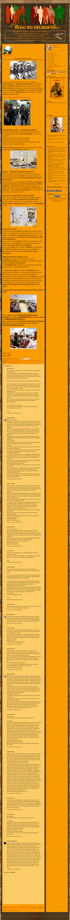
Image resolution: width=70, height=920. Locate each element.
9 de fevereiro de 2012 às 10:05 (14, 747)
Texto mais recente (51, 60)
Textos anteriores (51, 58)
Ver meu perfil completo (56, 47)
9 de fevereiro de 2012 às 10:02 (14, 709)
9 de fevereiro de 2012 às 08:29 (14, 599)
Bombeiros (11, 361)
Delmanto (9, 417)
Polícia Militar (36, 361)
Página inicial (23, 907)
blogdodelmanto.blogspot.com (57, 201)
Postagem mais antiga (36, 907)
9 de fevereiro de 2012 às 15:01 (14, 793)
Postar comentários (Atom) (13, 910)
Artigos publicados (51, 63)
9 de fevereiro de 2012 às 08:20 (14, 562)
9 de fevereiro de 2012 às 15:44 (14, 809)
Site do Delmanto (51, 54)
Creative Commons (62, 198)
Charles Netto (10, 841)
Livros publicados (51, 61)
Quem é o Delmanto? (51, 52)
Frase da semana (51, 57)
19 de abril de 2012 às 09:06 (13, 869)
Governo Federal (19, 361)
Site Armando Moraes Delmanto (53, 55)
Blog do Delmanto (53, 197)
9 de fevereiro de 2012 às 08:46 (14, 623)
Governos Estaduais (28, 361)
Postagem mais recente (10, 907)
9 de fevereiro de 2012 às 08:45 (14, 609)
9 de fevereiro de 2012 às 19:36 (14, 836)
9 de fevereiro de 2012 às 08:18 (14, 546)
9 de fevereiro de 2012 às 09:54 (14, 669)
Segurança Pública (7, 362)
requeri (8, 368)
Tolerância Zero (16, 362)
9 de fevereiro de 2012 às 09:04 (14, 644)
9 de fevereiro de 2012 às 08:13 (14, 522)
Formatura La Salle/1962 (52, 64)
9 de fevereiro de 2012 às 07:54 (14, 413)
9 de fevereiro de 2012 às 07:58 (14, 479)
